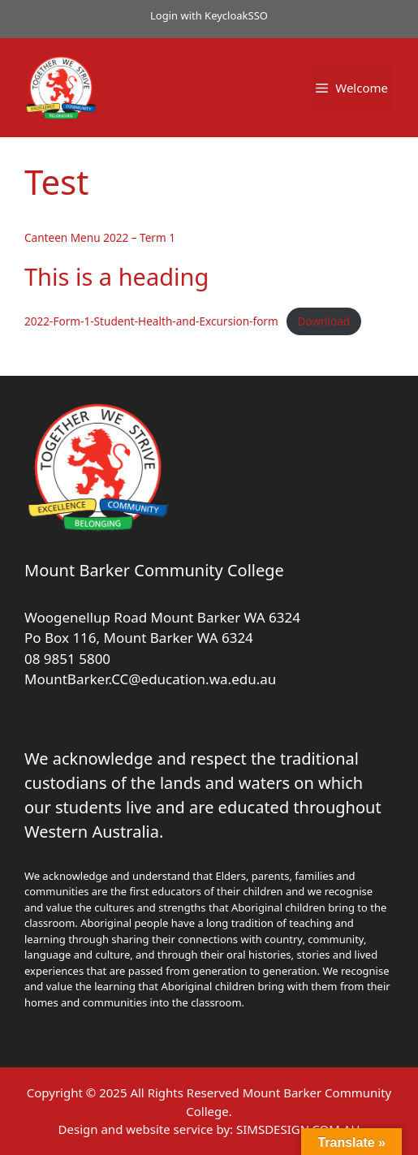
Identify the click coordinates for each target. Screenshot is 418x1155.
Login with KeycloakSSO (209, 15)
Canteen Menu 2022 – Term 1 (99, 237)
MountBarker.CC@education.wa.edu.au (150, 679)
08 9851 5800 (67, 658)
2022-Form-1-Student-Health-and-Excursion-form (151, 321)
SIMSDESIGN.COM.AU (298, 1129)
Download (323, 321)
